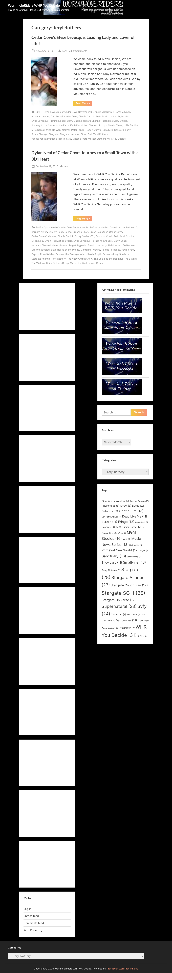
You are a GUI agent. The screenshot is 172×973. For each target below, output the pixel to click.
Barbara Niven (123, 111)
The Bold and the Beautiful (108, 258)
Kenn (64, 50)
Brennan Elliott (80, 231)
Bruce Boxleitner (40, 116)
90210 (93, 227)
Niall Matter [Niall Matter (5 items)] (135, 545)
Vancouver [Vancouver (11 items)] (126, 620)
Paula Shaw (127, 249)
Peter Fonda (77, 129)
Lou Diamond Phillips (95, 125)
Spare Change (39, 134)
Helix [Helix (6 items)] (117, 527)
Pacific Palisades (111, 249)
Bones (68, 231)
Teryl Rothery (100, 134)
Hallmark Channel (90, 120)
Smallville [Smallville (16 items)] (134, 562)
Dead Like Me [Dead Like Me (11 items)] (134, 516)
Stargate (53, 134)
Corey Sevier (82, 236)
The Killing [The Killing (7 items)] (118, 614)
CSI (92, 236)
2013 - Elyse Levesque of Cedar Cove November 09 (64, 111)
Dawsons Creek (104, 236)
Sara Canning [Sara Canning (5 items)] (134, 557)
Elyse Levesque (40, 120)
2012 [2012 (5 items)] (111, 501)
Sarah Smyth (94, 254)
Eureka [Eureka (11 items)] (109, 522)
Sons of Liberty (122, 129)
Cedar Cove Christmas (43, 236)
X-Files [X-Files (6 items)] (142, 636)
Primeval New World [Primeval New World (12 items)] (120, 550)
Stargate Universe (69, 134)
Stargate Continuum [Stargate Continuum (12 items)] (129, 585)
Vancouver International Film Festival (51, 138)
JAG (110, 245)
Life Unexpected (40, 249)
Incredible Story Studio (114, 120)
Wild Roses (97, 263)
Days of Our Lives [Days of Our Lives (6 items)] (111, 516)
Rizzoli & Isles (46, 254)
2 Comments (80, 51)
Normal (66, 129)
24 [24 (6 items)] (104, 501)
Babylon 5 (131, 227)
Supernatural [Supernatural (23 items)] (119, 606)
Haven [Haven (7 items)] (107, 527)
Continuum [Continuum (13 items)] (131, 511)
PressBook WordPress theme (122, 968)
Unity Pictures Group (57, 263)
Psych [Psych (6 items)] (144, 550)
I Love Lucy (99, 245)
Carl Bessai (57, 116)
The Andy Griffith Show (79, 258)
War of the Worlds (80, 263)
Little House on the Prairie (65, 249)
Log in (27, 908)
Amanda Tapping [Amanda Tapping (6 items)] (139, 501)
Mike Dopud (38, 129)
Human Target (68, 245)
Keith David (76, 125)
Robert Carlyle (93, 129)
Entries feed (31, 916)
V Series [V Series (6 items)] (143, 620)
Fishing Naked (58, 120)
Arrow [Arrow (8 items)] (125, 505)
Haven (55, 245)
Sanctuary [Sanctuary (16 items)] (114, 556)
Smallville (108, 129)
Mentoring (86, 249)
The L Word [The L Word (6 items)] (133, 614)
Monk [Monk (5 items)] (127, 539)
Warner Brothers (97, 138)
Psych (34, 254)
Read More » (84, 104)
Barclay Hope (56, 231)
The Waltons (38, 263)
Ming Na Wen (53, 129)
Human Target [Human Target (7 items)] (131, 527)
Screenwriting (110, 254)
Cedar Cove (70, 116)
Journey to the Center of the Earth (50, 125)
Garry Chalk (73, 120)
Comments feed (34, 923)
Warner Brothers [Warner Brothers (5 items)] (110, 628)
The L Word (130, 258)
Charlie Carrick (87, 116)
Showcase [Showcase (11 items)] (112, 562)
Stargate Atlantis (40, 258)
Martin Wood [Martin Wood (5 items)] (119, 533)
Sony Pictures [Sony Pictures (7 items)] (111, 570)
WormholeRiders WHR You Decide (34, 5)
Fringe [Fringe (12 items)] (126, 522)
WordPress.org (33, 930)
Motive (96, 249)
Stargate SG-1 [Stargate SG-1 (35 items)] (123, 593)
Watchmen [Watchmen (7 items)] (127, 627)
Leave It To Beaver (123, 245)
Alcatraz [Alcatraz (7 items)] (122, 501)
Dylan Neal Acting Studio (58, 240)
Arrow (121, 227)
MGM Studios (130, 125)
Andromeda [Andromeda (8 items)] (110, 505)
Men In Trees (115, 125)
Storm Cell (86, 134)
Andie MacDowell (104, 111)
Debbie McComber (106, 116)
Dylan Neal (124, 116)
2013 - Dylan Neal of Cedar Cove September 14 (62, 227)
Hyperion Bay (84, 245)
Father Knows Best (102, 240)
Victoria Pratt (80, 138)
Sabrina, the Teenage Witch (71, 254)
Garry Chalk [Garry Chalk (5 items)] (141, 522)
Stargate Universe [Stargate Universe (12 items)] (119, 600)
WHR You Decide (116, 138)
